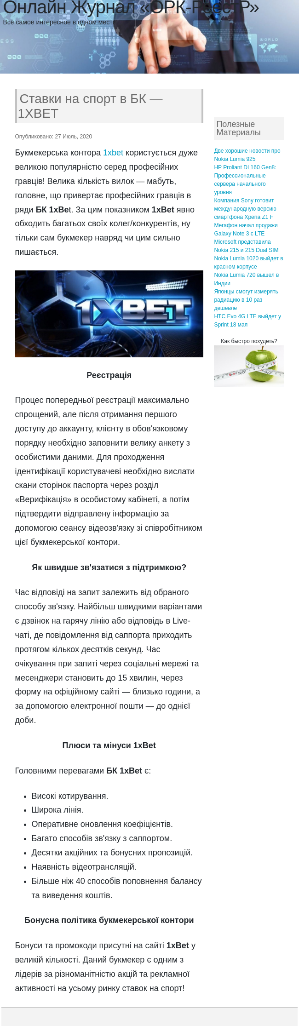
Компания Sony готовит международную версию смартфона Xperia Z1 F (245, 208)
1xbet (113, 152)
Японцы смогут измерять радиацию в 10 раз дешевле (246, 299)
